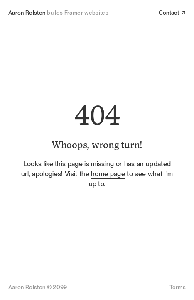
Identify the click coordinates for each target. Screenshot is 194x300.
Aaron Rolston (26, 12)
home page (108, 174)
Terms (177, 287)
